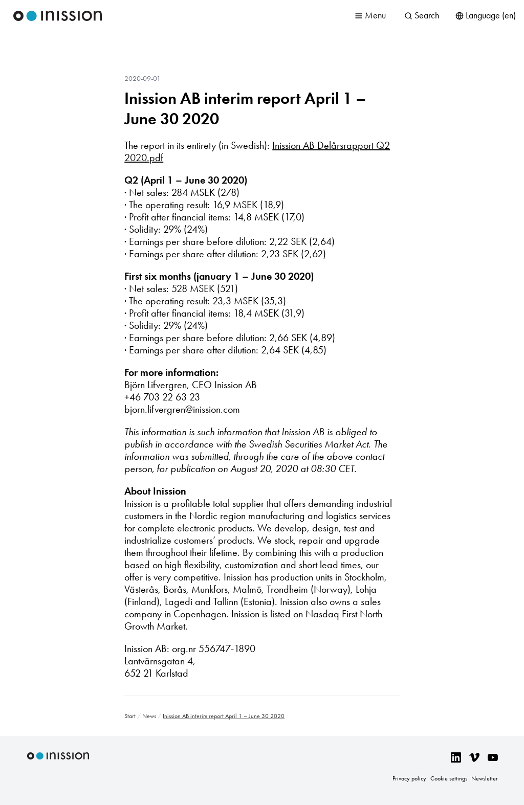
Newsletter (484, 778)
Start (130, 716)
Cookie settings (448, 778)
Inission (58, 16)
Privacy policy (409, 778)
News (149, 716)
